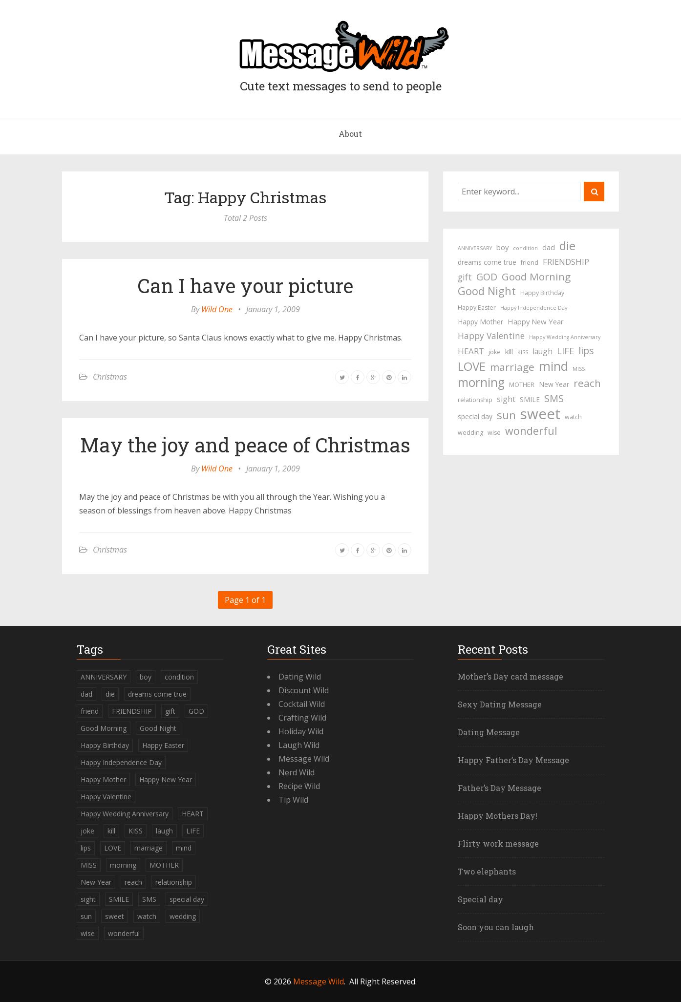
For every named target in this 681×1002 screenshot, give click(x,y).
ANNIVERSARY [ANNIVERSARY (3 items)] (475, 248)
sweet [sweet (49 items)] (540, 414)
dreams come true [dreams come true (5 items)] (487, 262)
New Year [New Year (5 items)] (554, 384)
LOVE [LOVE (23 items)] (472, 366)
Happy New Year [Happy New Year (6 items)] (536, 321)
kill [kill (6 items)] (509, 351)
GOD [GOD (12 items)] (486, 276)
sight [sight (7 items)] (506, 399)
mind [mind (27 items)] (553, 366)
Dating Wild (299, 676)
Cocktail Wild (301, 704)
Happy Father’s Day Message (513, 760)
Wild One (217, 309)
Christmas (110, 376)
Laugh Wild (298, 745)
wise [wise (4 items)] (494, 432)
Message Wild (303, 758)
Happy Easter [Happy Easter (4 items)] (477, 307)
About (350, 133)
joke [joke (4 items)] (495, 352)
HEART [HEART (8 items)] (471, 351)
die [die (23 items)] (567, 246)
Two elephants (487, 871)
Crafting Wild (302, 717)
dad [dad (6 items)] (548, 247)
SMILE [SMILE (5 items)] (530, 399)
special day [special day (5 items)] (475, 416)
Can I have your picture (245, 285)
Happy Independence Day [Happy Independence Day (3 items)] (533, 307)
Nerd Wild (296, 772)
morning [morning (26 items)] (481, 382)
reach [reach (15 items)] (587, 383)
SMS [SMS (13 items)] (554, 398)
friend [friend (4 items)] (529, 262)
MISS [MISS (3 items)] (579, 368)
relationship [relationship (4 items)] (475, 400)
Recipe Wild (299, 786)
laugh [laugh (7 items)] (542, 351)
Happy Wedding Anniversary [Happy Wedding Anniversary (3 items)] (564, 337)
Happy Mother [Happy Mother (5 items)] (480, 321)
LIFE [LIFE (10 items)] (565, 351)
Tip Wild (293, 799)
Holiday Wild (300, 731)
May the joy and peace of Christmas (245, 445)
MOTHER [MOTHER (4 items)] (521, 385)
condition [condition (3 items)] (525, 248)
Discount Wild (303, 690)
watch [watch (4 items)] (573, 417)
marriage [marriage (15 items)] (512, 367)
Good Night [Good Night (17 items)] (487, 291)
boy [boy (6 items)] (502, 247)
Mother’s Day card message (510, 676)
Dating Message (489, 732)
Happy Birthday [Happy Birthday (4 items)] (542, 293)
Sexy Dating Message (500, 704)
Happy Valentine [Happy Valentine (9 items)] (491, 335)
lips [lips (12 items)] (586, 350)
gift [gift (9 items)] (465, 277)
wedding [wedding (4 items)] (470, 432)
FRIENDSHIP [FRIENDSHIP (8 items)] (566, 261)
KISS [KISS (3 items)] (522, 352)
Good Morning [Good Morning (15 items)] (536, 276)
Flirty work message (498, 843)
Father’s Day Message (499, 788)
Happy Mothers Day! (497, 815)
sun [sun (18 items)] (506, 415)
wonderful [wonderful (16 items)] (531, 431)
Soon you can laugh (496, 927)
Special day (480, 899)
